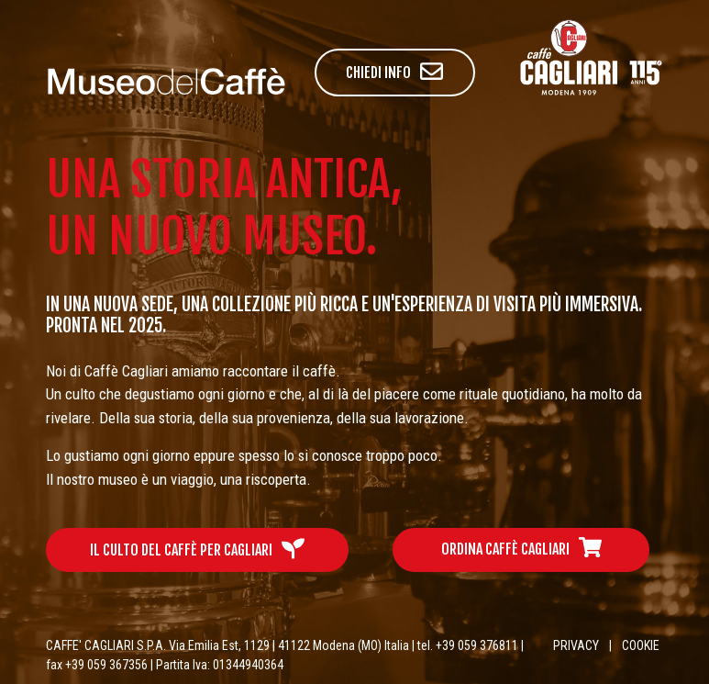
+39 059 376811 (477, 645)
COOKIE (640, 645)
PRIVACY (576, 645)
